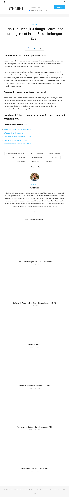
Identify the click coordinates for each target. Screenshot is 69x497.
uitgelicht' (20, 161)
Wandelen (48, 161)
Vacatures (53, 490)
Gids (45, 11)
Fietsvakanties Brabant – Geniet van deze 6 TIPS (34, 427)
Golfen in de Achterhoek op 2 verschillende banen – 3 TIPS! (34, 303)
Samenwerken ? (25, 490)
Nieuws (39, 11)
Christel (34, 187)
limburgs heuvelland (38, 157)
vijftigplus (34, 161)
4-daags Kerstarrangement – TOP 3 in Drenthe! (34, 262)
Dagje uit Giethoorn (34, 344)
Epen (30, 153)
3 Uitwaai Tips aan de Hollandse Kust (34, 468)
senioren (55, 157)
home (12, 157)
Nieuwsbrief (61, 490)
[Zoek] (64, 2)
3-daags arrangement (15, 153)
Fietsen (34, 24)
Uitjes (33, 11)
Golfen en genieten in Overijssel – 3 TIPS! (34, 386)
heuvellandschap (55, 153)
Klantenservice (44, 490)
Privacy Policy (35, 490)
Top (34, 493)
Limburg (22, 157)
